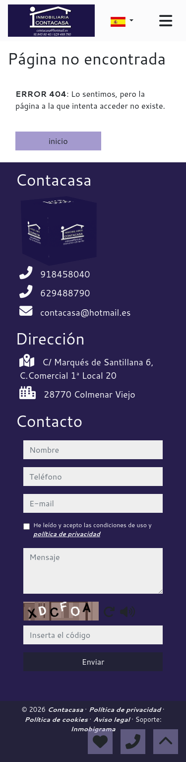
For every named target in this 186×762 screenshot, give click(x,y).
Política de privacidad (126, 709)
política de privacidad (66, 534)
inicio (58, 140)
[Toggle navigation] (165, 20)
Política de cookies (56, 719)
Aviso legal (112, 719)
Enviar (93, 661)
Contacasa (66, 709)
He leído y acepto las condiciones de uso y (92, 529)
